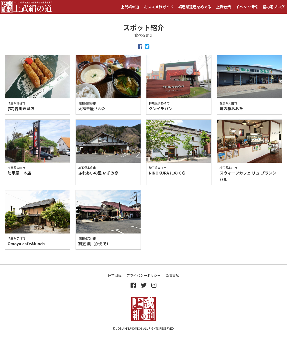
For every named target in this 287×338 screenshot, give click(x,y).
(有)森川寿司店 (21, 108)
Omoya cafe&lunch (26, 243)
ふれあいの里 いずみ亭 (98, 173)
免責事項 (172, 275)
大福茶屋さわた (92, 108)
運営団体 (114, 275)
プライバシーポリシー (143, 275)
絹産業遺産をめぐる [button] (194, 6)
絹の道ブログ (274, 6)
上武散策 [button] (223, 6)
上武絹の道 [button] (130, 6)
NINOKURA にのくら (167, 173)
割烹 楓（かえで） (94, 243)
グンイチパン (161, 108)
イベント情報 (247, 6)
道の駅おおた (231, 108)
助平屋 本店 (19, 173)
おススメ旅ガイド (158, 6)
